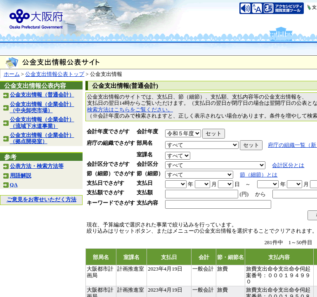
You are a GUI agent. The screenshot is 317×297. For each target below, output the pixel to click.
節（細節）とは (258, 175)
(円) (243, 194)
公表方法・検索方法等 (37, 166)
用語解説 (20, 176)
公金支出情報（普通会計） (42, 95)
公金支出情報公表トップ (54, 74)
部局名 (145, 143)
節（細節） (150, 174)
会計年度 (147, 131)
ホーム (12, 74)
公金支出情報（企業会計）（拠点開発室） (42, 138)
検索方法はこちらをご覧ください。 (130, 110)
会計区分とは (288, 165)
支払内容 (147, 203)
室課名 (145, 155)
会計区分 (147, 164)
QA (14, 185)
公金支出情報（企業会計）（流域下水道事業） (42, 123)
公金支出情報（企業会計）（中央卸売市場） (42, 107)
